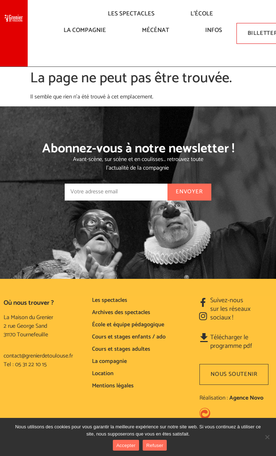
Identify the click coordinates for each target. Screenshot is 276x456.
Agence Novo (246, 398)
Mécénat (157, 30)
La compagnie (87, 30)
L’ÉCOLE (203, 14)
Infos (215, 30)
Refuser (154, 445)
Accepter (125, 445)
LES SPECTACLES (133, 14)
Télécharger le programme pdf (231, 341)
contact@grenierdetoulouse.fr (38, 356)
